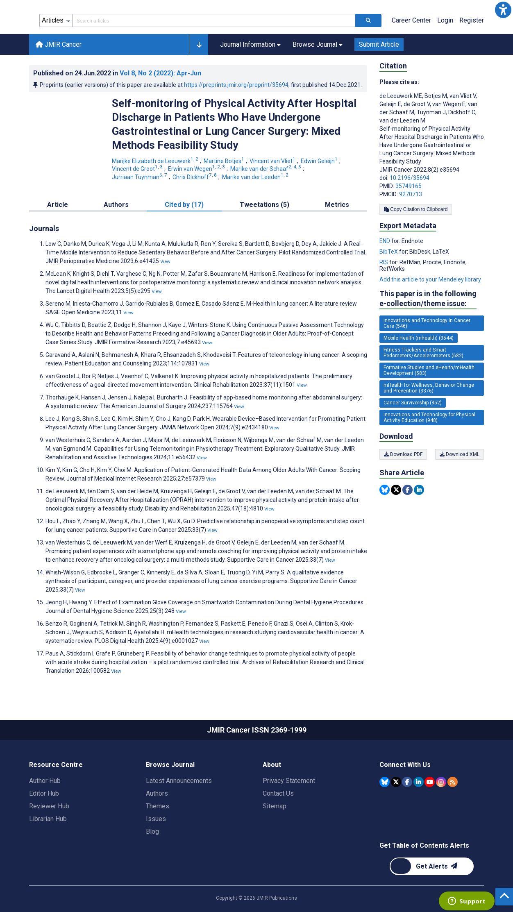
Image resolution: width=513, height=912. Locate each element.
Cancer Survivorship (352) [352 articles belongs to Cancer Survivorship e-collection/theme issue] (413, 403)
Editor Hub (44, 793)
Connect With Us (405, 765)
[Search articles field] (213, 20)
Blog (152, 831)
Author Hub (45, 781)
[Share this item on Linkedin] (419, 490)
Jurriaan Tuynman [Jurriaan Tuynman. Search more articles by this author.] (140, 177)
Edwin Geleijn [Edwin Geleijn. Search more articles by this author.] (320, 161)
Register (471, 20)
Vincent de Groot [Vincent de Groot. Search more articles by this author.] (138, 169)
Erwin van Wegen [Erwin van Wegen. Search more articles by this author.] (197, 169)
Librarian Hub (48, 819)
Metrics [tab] (337, 205)
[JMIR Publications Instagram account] (441, 782)
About (272, 765)
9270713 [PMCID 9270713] (410, 194)
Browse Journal (170, 765)
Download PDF (403, 454)
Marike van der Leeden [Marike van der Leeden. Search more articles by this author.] (256, 177)
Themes (157, 806)
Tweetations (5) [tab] (264, 205)
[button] (503, 10)
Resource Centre (56, 765)
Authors (157, 793)
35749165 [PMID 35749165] (408, 186)
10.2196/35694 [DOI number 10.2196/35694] (409, 178)
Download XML (459, 454)
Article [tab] (57, 205)
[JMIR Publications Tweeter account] (396, 782)
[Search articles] (368, 20)
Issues (156, 819)
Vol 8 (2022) (160, 73)
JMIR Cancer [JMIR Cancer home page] (59, 44)
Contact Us (278, 793)
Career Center (411, 20)
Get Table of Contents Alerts (424, 845)
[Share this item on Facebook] (407, 490)
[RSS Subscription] (452, 782)
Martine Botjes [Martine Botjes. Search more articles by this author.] (224, 161)
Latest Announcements (179, 781)
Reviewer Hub (49, 806)
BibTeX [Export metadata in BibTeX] (389, 251)
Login (445, 20)
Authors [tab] (116, 205)
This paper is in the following (428, 299)
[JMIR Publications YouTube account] (429, 782)
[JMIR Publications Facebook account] (407, 782)
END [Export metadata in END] (385, 241)
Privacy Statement (289, 781)
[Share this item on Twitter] (396, 490)
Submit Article (379, 44)
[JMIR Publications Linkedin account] (418, 782)
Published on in (117, 73)
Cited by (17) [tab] (184, 205)
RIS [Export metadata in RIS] (384, 262)
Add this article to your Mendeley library (430, 279)
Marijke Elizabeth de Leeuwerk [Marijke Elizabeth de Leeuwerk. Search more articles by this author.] (156, 161)
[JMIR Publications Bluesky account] (384, 782)
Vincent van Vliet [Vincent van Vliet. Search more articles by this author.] (273, 161)
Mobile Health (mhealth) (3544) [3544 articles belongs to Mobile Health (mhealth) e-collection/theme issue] (419, 338)
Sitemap (274, 806)
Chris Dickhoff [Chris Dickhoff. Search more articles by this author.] (195, 177)
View (165, 261)
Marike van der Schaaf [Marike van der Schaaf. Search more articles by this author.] (266, 169)
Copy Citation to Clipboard (415, 209)
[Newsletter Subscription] (432, 866)
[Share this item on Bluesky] (384, 490)
